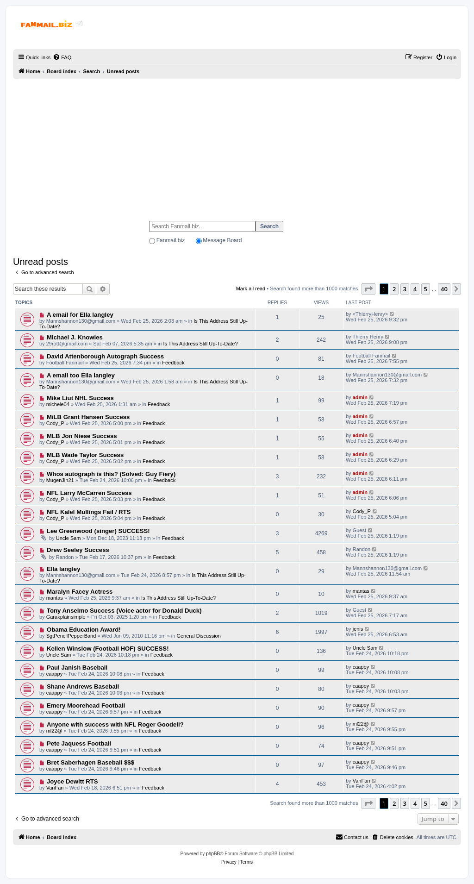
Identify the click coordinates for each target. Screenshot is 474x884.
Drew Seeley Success (78, 549)
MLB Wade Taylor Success (85, 454)
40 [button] (444, 289)
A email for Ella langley (80, 314)
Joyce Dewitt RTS (72, 781)
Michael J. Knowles (75, 337)
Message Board (222, 240)
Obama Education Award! (84, 629)
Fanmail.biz (170, 240)
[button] (368, 289)
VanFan (55, 787)
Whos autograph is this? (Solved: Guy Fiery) (111, 473)
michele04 (57, 404)
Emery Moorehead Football (86, 705)
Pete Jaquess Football (79, 743)
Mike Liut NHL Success (80, 398)
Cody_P (55, 423)
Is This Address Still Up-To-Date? (200, 343)
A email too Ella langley (81, 375)
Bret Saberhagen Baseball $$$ (90, 762)
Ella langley (64, 568)
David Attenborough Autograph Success (105, 356)
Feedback (173, 362)
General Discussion (198, 636)
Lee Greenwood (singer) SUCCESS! (98, 530)
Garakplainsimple (66, 617)
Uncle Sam (68, 538)
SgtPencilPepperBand (71, 636)
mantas (54, 598)
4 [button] (415, 289)
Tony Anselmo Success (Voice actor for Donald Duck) (124, 610)
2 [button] (394, 289)
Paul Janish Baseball (77, 667)
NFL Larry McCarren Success (89, 492)
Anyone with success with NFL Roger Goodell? (115, 724)
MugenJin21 (60, 480)
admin (360, 397)
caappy (54, 674)
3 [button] (404, 289)
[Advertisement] (237, 146)
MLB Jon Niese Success (82, 436)
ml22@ (54, 731)
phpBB (213, 853)
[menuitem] (62, 57)
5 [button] (425, 289)
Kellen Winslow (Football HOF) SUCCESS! (108, 648)
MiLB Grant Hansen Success (88, 417)
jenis (358, 629)
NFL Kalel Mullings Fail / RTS (89, 511)
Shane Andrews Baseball (83, 686)
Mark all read (251, 288)
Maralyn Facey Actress (79, 591)
